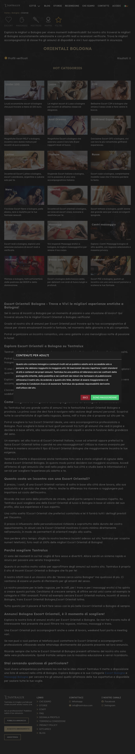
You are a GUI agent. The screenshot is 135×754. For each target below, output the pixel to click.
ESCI (85, 397)
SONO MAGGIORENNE (105, 397)
